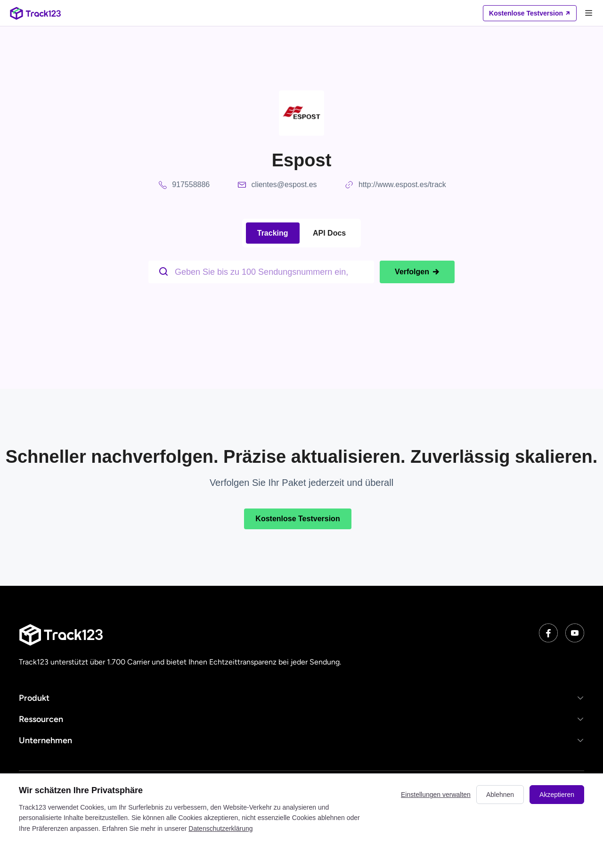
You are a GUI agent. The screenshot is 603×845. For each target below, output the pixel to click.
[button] (301, 697)
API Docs (329, 233)
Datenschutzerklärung (220, 828)
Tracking (272, 233)
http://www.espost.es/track (402, 184)
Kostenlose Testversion (297, 519)
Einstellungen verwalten (436, 794)
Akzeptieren (556, 794)
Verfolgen (417, 271)
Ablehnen (500, 794)
